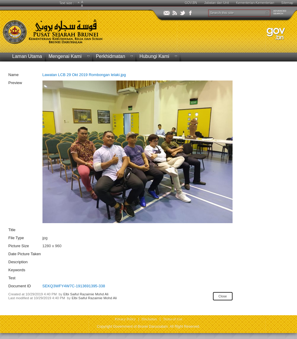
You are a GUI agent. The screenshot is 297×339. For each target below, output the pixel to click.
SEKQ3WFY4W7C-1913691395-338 (73, 286)
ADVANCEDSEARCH (279, 12)
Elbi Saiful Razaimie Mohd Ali (85, 294)
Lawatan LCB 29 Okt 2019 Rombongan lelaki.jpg (84, 74)
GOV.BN (191, 2)
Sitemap (287, 2)
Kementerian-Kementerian (255, 2)
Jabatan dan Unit (216, 2)
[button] (266, 13)
